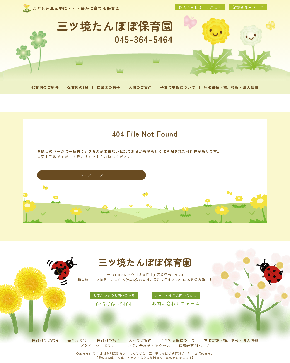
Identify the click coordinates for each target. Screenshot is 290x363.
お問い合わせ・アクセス (200, 7)
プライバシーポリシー (99, 345)
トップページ (91, 175)
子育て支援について (178, 87)
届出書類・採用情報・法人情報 (231, 87)
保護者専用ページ (248, 7)
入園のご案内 (140, 87)
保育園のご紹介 (45, 87)
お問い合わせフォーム (176, 303)
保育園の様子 (108, 87)
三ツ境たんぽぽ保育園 (115, 25)
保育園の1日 (78, 87)
